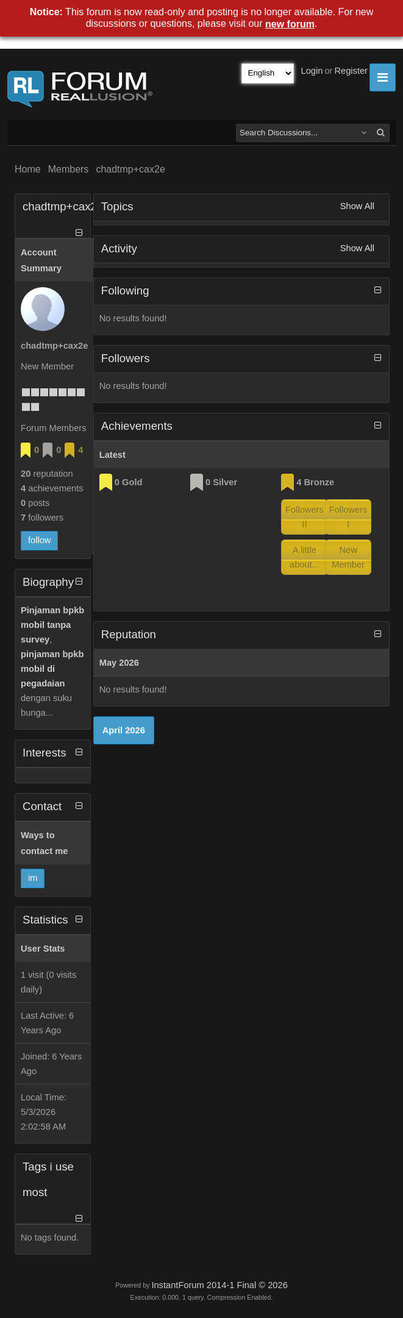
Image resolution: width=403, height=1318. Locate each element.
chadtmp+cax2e (130, 169)
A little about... (304, 557)
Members (68, 169)
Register (351, 71)
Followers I (348, 517)
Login (312, 71)
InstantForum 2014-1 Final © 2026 (219, 1285)
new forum (290, 24)
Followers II (304, 517)
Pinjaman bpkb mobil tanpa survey (52, 624)
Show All (357, 206)
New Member (348, 557)
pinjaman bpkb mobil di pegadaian (52, 668)
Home (28, 169)
